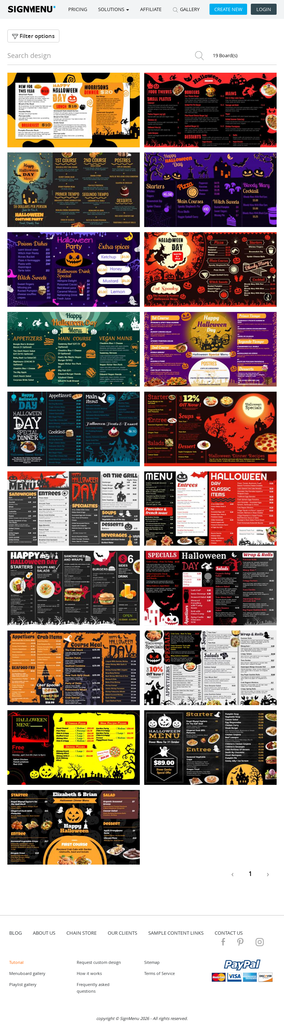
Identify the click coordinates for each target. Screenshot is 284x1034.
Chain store (81, 933)
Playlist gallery (23, 984)
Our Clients (122, 933)
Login (263, 9)
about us (44, 933)
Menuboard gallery (27, 973)
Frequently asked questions (93, 988)
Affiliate (151, 9)
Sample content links (176, 933)
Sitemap (152, 962)
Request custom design (99, 962)
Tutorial (16, 962)
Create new (228, 9)
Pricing (77, 9)
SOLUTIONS (113, 9)
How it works (89, 973)
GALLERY (186, 9)
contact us (229, 933)
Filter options (33, 36)
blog (15, 933)
